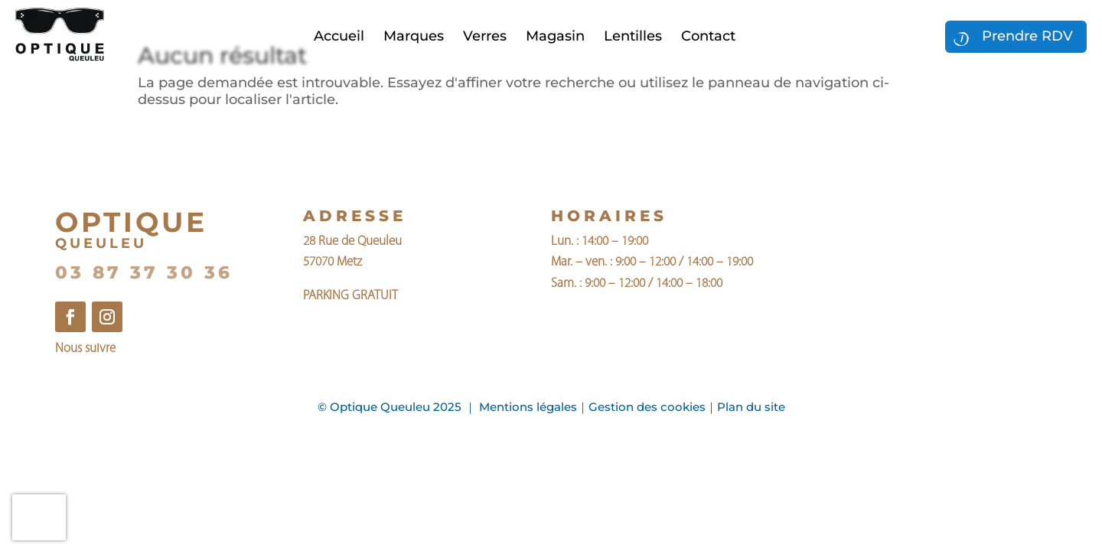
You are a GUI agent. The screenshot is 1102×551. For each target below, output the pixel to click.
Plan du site (751, 406)
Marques (413, 36)
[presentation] (39, 517)
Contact (708, 36)
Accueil (339, 36)
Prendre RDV (1013, 37)
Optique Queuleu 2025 (395, 406)
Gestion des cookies (647, 406)
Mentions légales (528, 406)
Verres (485, 36)
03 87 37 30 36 (144, 272)
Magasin (555, 36)
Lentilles (633, 36)
